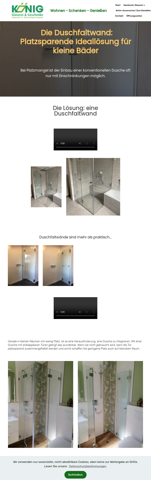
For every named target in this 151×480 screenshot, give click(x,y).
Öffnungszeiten (134, 16)
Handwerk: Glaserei (133, 5)
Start (117, 5)
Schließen (75, 474)
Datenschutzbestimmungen (87, 466)
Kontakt (119, 16)
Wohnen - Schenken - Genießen (76, 10)
